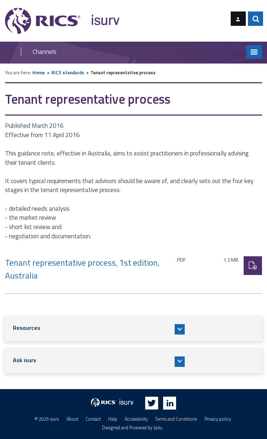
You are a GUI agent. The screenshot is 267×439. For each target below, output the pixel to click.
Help (112, 419)
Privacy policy (217, 419)
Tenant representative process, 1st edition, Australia (82, 268)
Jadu (157, 427)
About (72, 419)
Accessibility (136, 419)
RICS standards (67, 72)
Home (38, 72)
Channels (44, 51)
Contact (93, 419)
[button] (133, 329)
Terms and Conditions (176, 419)
